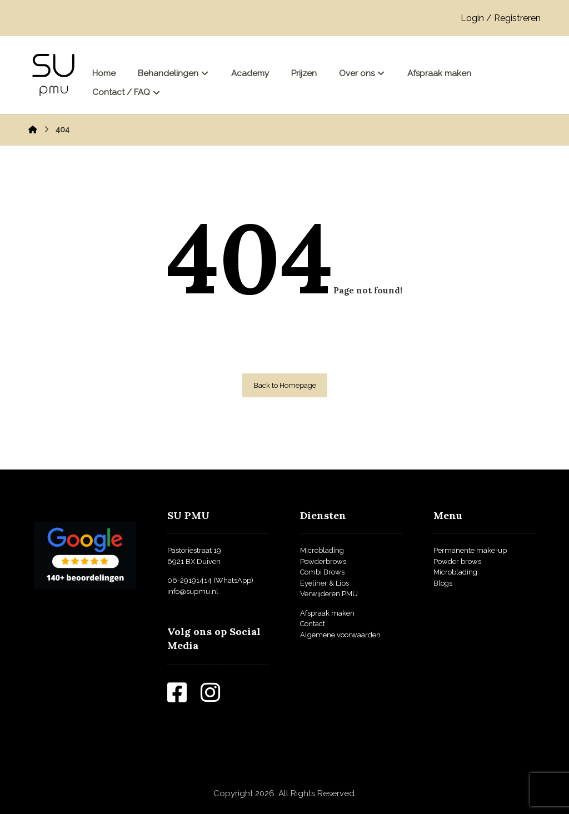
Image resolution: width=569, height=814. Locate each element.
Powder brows (457, 561)
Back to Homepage (284, 385)
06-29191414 (189, 580)
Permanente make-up (470, 550)
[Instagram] (217, 698)
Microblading (322, 550)
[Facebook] (184, 698)
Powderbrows (323, 561)
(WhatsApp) (232, 580)
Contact (312, 624)
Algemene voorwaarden (340, 635)
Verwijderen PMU (329, 594)
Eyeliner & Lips (324, 583)
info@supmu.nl (192, 591)
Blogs (442, 583)
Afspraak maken (327, 613)
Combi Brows (322, 572)
